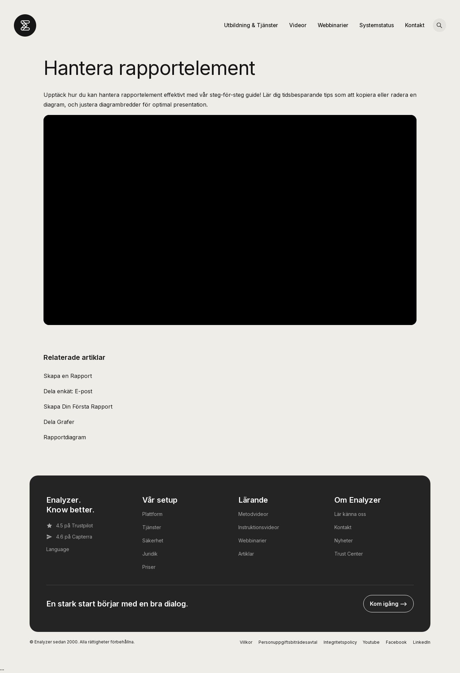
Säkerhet (152, 540)
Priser (149, 567)
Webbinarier (333, 25)
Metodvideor (253, 514)
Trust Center (348, 554)
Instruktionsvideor (258, 527)
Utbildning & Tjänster (251, 25)
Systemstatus (376, 25)
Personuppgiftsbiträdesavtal (288, 642)
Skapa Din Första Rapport (77, 406)
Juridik (150, 554)
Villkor (246, 642)
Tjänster (151, 527)
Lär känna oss (350, 514)
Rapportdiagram (64, 437)
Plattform (152, 514)
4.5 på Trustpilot (69, 526)
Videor (298, 25)
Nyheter (343, 540)
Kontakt (415, 25)
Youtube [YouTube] (371, 642)
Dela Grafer (58, 421)
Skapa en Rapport (67, 375)
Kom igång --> (388, 603)
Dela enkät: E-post (67, 391)
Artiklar (246, 554)
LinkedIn (421, 642)
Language (57, 549)
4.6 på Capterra (69, 537)
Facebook (396, 642)
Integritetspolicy (340, 642)
